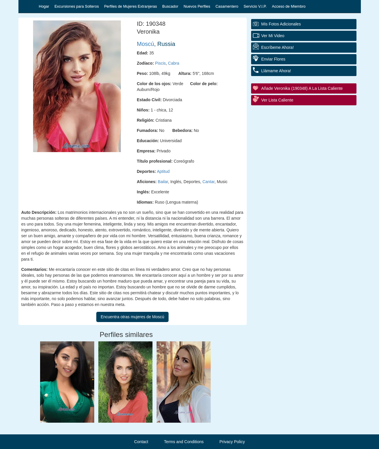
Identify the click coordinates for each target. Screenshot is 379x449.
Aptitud (163, 171)
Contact (141, 441)
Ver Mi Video (272, 35)
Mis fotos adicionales (281, 24)
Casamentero (226, 6)
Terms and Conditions (183, 441)
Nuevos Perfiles (197, 6)
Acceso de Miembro (289, 6)
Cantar (209, 181)
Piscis (160, 63)
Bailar (163, 181)
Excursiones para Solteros (76, 6)
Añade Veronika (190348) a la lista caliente (302, 88)
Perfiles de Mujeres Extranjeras (130, 6)
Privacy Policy (232, 441)
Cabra (173, 63)
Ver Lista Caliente (277, 100)
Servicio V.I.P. (255, 6)
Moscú (145, 44)
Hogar (44, 6)
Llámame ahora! (276, 70)
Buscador (170, 6)
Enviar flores (273, 59)
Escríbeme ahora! (277, 47)
